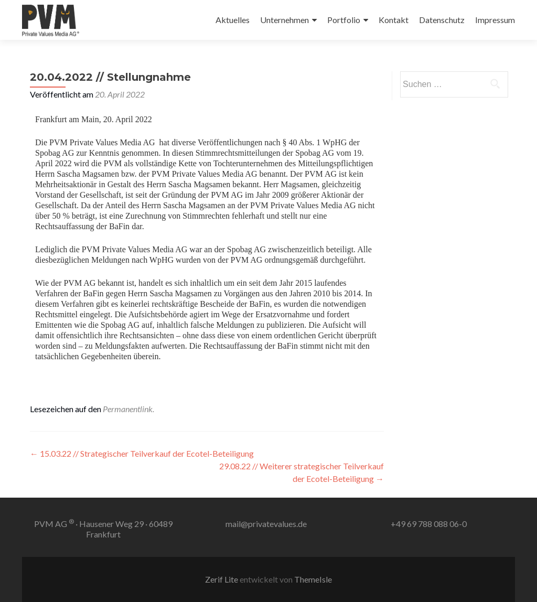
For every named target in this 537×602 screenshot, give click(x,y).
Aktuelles (233, 20)
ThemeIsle (313, 579)
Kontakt (394, 20)
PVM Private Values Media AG (102, 142)
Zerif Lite (222, 579)
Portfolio (343, 20)
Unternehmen (284, 20)
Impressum (495, 20)
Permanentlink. (128, 409)
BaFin (119, 226)
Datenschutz (442, 20)
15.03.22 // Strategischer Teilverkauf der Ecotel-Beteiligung (142, 453)
